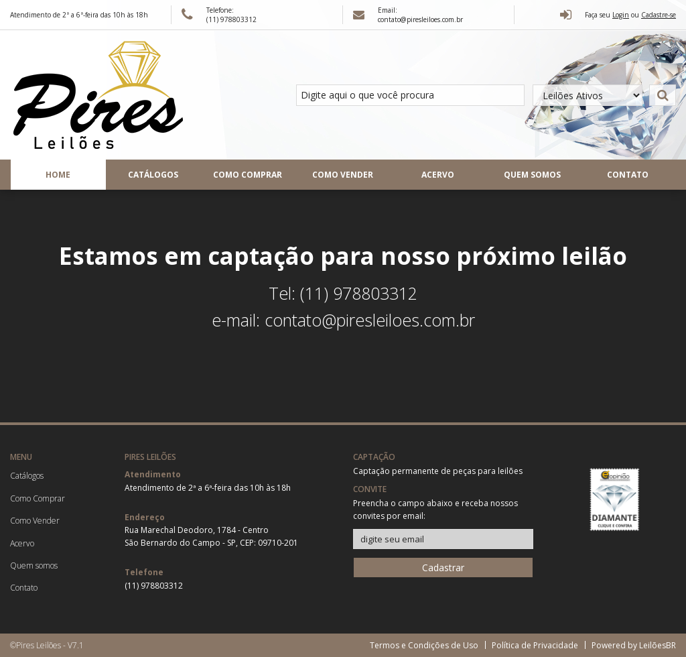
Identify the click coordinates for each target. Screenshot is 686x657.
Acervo (437, 174)
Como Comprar (247, 174)
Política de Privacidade (535, 645)
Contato (627, 174)
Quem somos (532, 174)
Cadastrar (443, 567)
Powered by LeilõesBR (634, 645)
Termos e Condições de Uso (424, 645)
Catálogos (153, 174)
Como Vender (342, 174)
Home (58, 174)
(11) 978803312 (154, 585)
